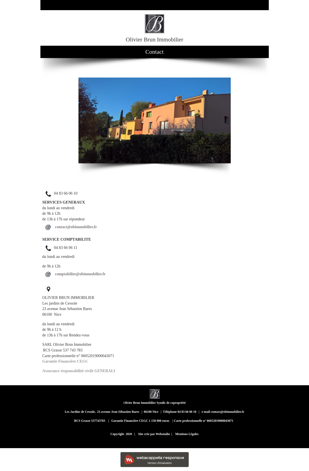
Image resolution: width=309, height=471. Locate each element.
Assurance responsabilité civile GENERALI (79, 371)
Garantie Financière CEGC (65, 361)
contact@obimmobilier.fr (76, 227)
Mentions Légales (187, 434)
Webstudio (163, 434)
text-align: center (212, 230)
